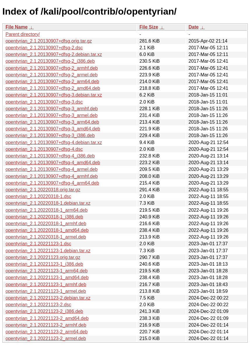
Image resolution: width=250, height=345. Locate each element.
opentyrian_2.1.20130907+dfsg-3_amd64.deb (53, 128)
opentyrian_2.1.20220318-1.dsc (38, 196)
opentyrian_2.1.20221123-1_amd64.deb (47, 277)
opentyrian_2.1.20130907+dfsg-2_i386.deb (50, 61)
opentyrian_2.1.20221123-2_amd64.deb (47, 318)
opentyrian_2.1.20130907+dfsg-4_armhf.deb (52, 176)
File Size (148, 26)
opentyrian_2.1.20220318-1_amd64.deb (47, 230)
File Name (17, 26)
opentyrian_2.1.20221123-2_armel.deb (46, 338)
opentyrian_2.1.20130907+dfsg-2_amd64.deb (53, 88)
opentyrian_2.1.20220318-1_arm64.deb (47, 210)
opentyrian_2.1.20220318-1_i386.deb (44, 216)
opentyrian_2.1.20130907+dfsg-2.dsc (44, 47)
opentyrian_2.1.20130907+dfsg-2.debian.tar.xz (54, 54)
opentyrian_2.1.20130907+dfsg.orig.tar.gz (49, 40)
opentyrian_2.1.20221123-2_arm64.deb (47, 331)
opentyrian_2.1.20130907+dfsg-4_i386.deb (50, 155)
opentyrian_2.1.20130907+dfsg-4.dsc (44, 149)
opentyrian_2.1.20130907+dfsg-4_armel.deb (51, 169)
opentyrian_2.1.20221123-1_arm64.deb (47, 270)
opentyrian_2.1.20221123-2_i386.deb (44, 311)
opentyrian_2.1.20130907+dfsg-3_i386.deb (50, 135)
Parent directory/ (23, 34)
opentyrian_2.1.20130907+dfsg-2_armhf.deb (52, 68)
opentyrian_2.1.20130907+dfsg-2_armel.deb (51, 74)
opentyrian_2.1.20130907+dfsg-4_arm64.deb (52, 183)
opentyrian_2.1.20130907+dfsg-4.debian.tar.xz (54, 142)
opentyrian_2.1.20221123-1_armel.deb (46, 291)
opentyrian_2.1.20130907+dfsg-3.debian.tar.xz (54, 94)
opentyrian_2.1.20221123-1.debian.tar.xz (48, 250)
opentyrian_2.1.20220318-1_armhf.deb (46, 223)
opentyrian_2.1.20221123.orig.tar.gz (43, 257)
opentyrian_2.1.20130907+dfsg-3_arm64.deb (52, 122)
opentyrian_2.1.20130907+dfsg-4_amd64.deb (53, 162)
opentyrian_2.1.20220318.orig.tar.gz (43, 189)
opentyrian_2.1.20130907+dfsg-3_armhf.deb (52, 108)
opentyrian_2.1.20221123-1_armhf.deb (46, 284)
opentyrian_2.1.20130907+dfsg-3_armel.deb (51, 115)
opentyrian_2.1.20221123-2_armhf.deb (46, 325)
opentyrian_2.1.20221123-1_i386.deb (44, 264)
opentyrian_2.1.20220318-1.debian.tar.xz (48, 203)
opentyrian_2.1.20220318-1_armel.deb (46, 236)
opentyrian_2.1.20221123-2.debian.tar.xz (48, 297)
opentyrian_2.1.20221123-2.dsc (38, 304)
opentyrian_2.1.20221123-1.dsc (38, 243)
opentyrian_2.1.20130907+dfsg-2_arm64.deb (52, 81)
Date (193, 26)
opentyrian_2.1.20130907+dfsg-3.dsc (44, 101)
